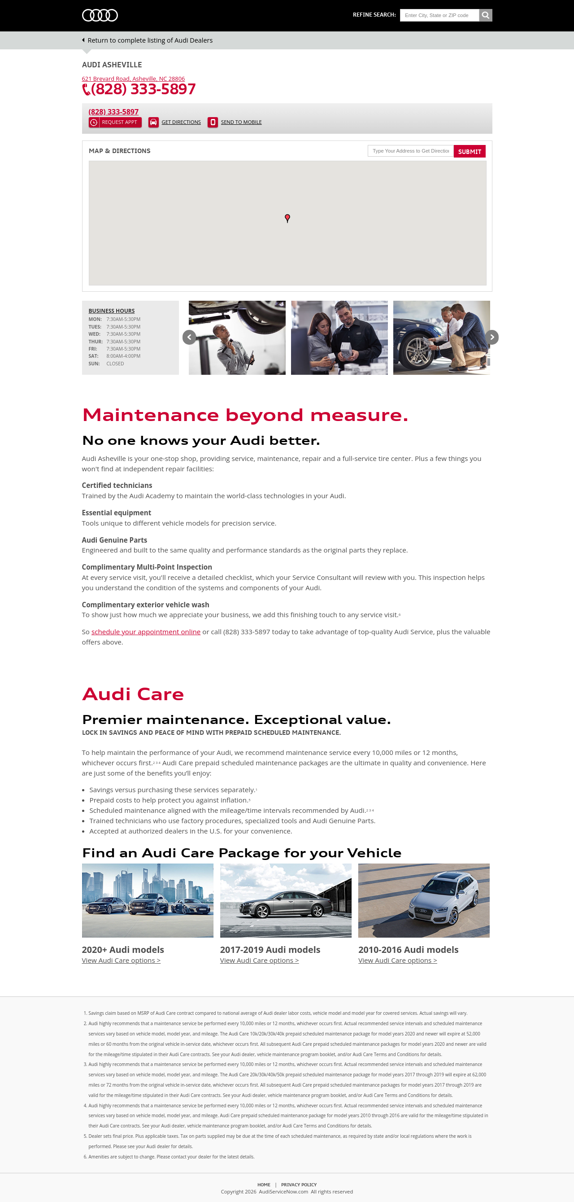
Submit (469, 151)
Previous (189, 338)
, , (133, 79)
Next (492, 338)
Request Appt (119, 121)
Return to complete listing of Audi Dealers (150, 40)
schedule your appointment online (145, 631)
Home (263, 1184)
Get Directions (181, 121)
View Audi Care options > (121, 960)
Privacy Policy (299, 1184)
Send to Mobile (241, 121)
